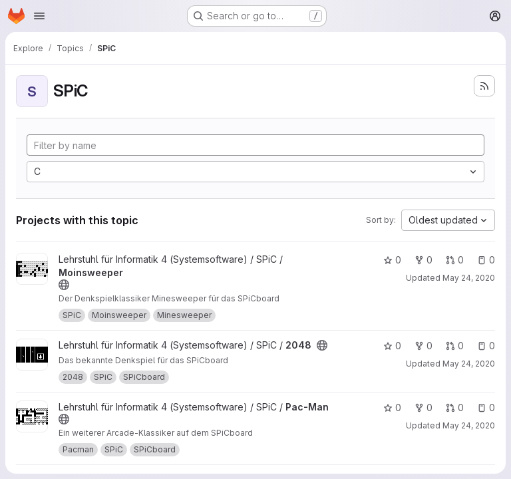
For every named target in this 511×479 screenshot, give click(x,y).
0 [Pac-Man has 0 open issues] (486, 407)
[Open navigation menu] (39, 16)
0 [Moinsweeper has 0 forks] (423, 259)
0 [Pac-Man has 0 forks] (423, 407)
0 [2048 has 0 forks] (423, 345)
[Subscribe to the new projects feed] (484, 85)
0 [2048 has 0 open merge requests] (455, 345)
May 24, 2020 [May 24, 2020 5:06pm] (468, 278)
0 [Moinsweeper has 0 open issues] (486, 259)
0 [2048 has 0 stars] (392, 345)
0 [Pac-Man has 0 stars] (392, 407)
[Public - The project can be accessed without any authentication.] (64, 284)
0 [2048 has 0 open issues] (486, 345)
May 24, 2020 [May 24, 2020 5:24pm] (468, 425)
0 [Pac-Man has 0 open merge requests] (455, 407)
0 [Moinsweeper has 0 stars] (392, 259)
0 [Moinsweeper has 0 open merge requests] (455, 259)
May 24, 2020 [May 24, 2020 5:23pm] (468, 364)
